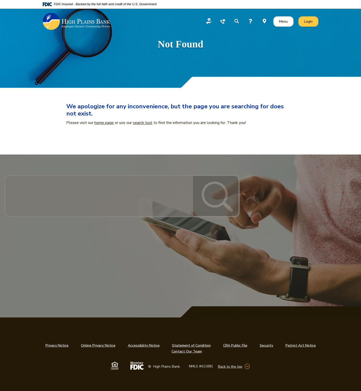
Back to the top (230, 366)
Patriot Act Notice (301, 345)
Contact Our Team (187, 351)
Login (311, 21)
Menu (284, 21)
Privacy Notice (57, 345)
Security (266, 345)
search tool (142, 122)
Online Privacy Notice (98, 345)
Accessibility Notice (144, 345)
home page (104, 122)
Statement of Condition (191, 345)
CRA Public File (235, 345)
